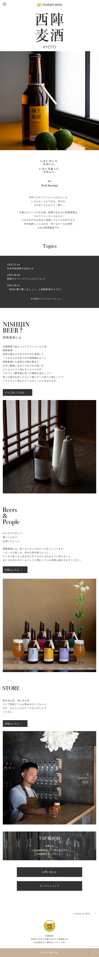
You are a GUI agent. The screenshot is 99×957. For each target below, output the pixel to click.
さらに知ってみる (14, 392)
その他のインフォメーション (46, 299)
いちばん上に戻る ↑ (84, 913)
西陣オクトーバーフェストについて (26, 279)
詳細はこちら (12, 570)
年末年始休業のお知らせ (20, 268)
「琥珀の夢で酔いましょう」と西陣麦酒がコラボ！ (35, 289)
